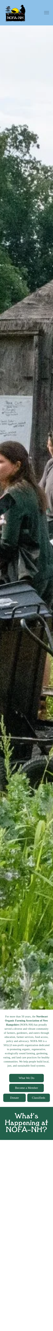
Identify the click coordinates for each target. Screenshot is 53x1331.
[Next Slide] (48, 510)
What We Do (26, 1078)
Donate (14, 1097)
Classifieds (38, 1097)
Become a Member (26, 1088)
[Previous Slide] (5, 510)
